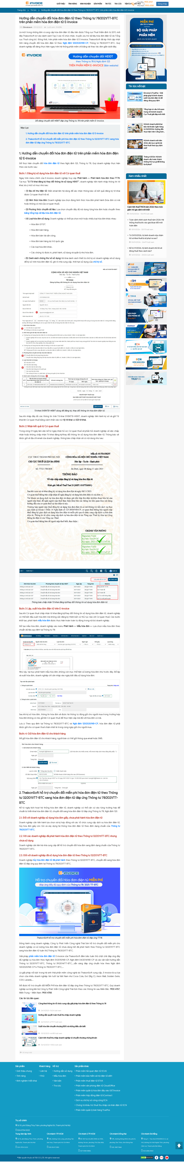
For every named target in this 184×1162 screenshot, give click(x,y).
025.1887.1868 (116, 1147)
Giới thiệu (44, 4)
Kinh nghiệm (68, 4)
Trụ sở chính (21, 1120)
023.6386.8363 (147, 1151)
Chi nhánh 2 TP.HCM (86, 1134)
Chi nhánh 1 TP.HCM (55, 1134)
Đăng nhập (162, 4)
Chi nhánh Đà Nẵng (149, 1134)
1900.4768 (149, 5)
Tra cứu (101, 4)
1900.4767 (148, 2)
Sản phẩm (81, 4)
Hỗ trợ (121, 4)
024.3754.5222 (22, 1130)
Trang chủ (21, 10)
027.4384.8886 (84, 1151)
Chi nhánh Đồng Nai (118, 1134)
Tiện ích (111, 4)
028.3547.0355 (53, 1147)
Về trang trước (27, 1052)
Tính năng (55, 4)
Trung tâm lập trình (23, 1134)
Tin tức (91, 4)
